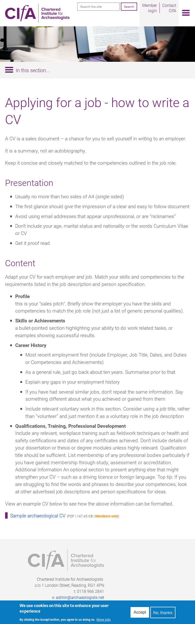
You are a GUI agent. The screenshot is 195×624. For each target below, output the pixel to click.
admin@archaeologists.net (80, 597)
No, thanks (162, 614)
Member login (149, 8)
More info (103, 621)
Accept (140, 614)
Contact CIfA (169, 8)
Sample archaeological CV (38, 515)
